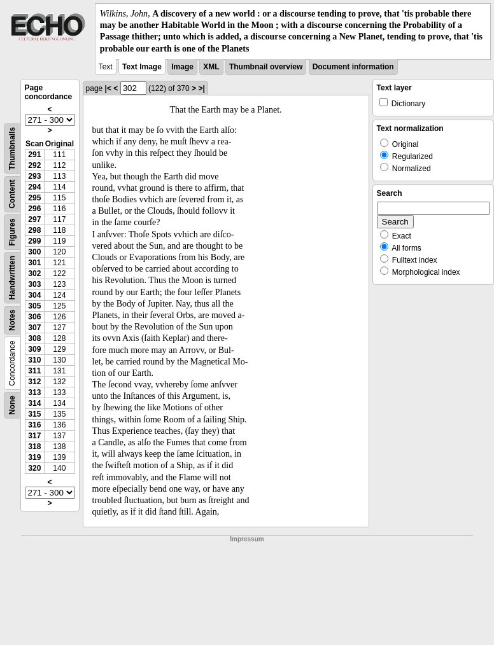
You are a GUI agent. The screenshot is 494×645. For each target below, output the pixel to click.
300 (34, 251)
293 (34, 176)
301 (34, 262)
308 (34, 338)
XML (211, 66)
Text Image (142, 66)
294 (34, 187)
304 (34, 295)
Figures (12, 232)
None (12, 405)
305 (34, 306)
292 (34, 165)
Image (182, 66)
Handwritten (12, 278)
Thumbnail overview (265, 66)
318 (34, 446)
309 (34, 349)
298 (34, 230)
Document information (353, 66)
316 (34, 424)
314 (34, 403)
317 (34, 435)
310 (34, 360)
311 (34, 370)
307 (34, 327)
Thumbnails (12, 148)
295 (34, 197)
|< (108, 88)
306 (34, 316)
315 (34, 414)
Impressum (247, 539)
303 (34, 284)
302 (34, 273)
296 (34, 208)
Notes (12, 319)
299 (34, 241)
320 (34, 468)
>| (201, 88)
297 (34, 219)
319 (34, 457)
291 (34, 154)
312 (34, 381)
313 (34, 392)
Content (12, 193)
